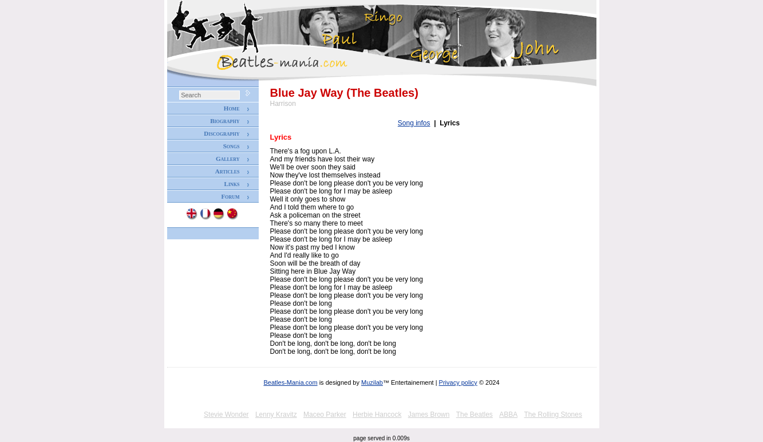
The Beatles (474, 415)
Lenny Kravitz (276, 415)
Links (232, 183)
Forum (230, 196)
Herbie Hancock (377, 415)
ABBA (508, 415)
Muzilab (372, 382)
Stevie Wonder (226, 415)
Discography (221, 133)
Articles (227, 171)
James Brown (429, 415)
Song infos (414, 123)
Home (232, 108)
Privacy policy (458, 382)
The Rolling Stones (553, 415)
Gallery (228, 158)
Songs (231, 146)
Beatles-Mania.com (290, 382)
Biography (224, 120)
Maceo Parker (324, 415)
